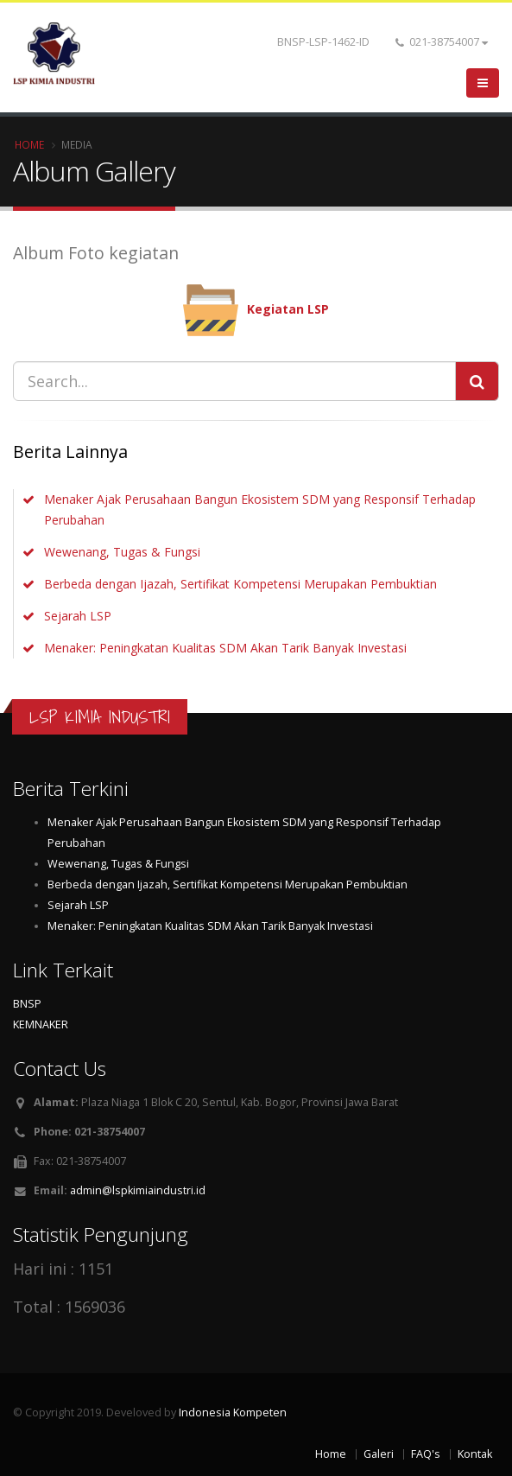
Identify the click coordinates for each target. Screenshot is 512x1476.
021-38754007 (441, 42)
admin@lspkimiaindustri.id (137, 1190)
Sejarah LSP (77, 616)
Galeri (378, 1454)
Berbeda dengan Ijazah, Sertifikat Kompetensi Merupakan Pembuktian (240, 584)
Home (29, 144)
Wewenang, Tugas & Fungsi (122, 552)
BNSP (27, 1003)
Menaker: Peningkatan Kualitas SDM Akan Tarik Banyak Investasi (225, 647)
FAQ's (425, 1454)
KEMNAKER (40, 1024)
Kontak (475, 1454)
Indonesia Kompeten (233, 1412)
